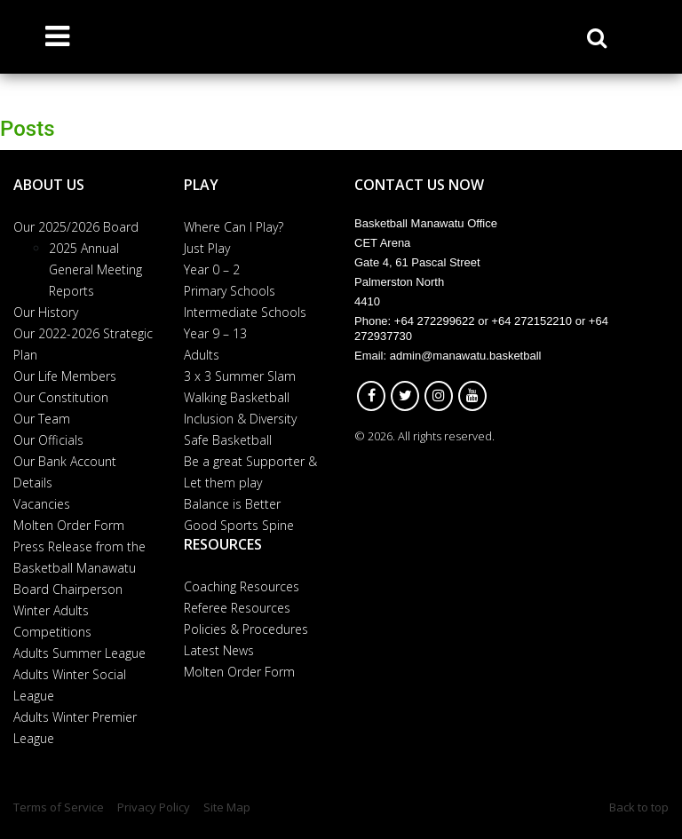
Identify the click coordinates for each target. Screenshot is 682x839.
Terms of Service (58, 807)
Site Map (226, 807)
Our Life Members (64, 376)
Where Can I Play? (233, 226)
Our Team (41, 418)
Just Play (207, 248)
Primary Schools (229, 290)
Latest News (219, 650)
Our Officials (48, 439)
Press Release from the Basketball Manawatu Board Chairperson (79, 568)
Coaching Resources (241, 586)
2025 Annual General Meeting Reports (95, 269)
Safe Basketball (228, 439)
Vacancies (41, 503)
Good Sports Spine (239, 525)
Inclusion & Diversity (240, 418)
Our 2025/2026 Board (76, 226)
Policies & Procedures (246, 629)
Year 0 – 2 (212, 269)
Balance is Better (232, 503)
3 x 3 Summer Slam (240, 376)
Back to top (639, 807)
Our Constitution (60, 397)
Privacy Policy (153, 807)
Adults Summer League (79, 653)
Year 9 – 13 (215, 333)
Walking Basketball (236, 397)
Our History (45, 312)
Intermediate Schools (245, 312)
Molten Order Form (68, 525)
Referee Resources (237, 607)
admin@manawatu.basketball (466, 355)
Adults (201, 354)
